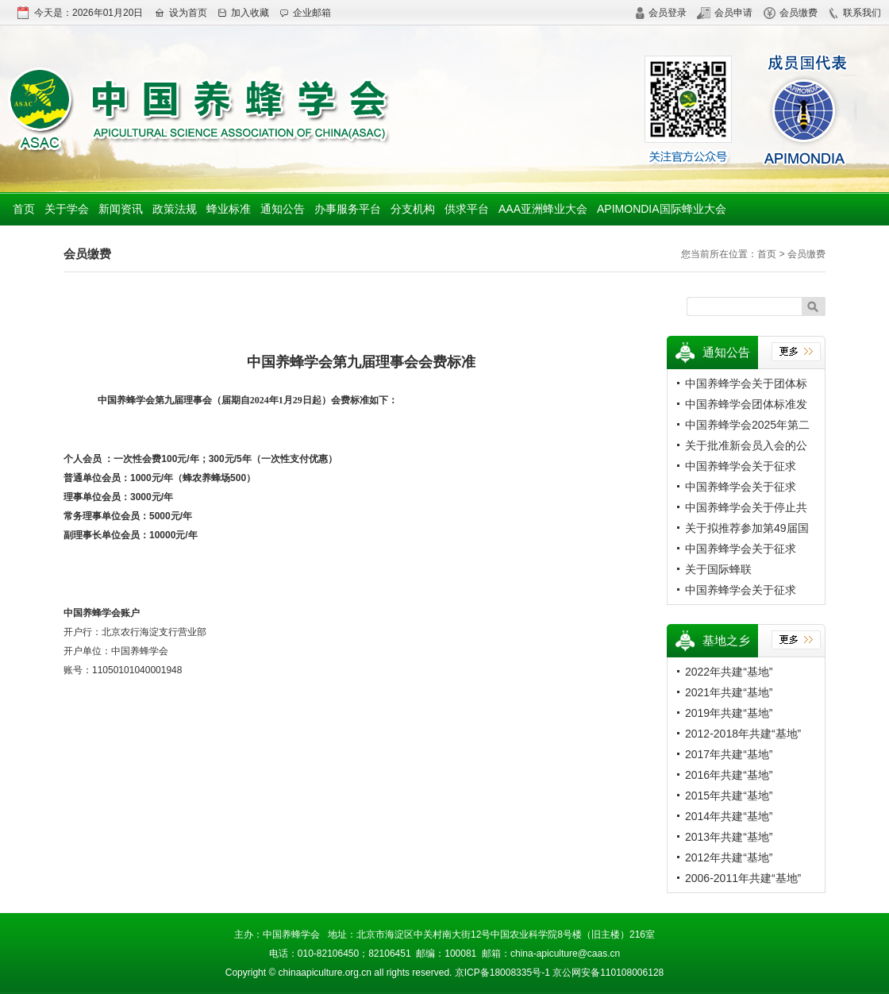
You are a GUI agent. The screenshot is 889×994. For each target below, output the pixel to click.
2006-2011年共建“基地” (743, 878)
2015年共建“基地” (728, 795)
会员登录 (661, 12)
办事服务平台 (347, 208)
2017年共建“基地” (728, 754)
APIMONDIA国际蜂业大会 (661, 208)
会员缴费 (791, 12)
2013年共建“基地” (728, 836)
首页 (24, 208)
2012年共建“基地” (728, 857)
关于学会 (66, 208)
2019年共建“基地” (728, 713)
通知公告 (282, 208)
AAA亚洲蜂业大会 (542, 208)
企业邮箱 (305, 12)
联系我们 (854, 12)
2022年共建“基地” (728, 671)
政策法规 (174, 208)
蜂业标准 (228, 208)
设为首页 (180, 12)
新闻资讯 (120, 208)
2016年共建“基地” (728, 775)
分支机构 (413, 208)
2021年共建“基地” (728, 692)
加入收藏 (243, 12)
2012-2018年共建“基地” (743, 733)
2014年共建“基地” (728, 816)
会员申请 (724, 12)
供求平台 (466, 208)
